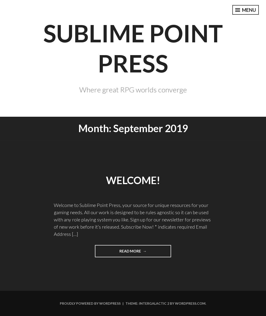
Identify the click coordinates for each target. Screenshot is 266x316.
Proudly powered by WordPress (90, 303)
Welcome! (133, 180)
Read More (140, 250)
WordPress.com (190, 303)
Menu (245, 10)
